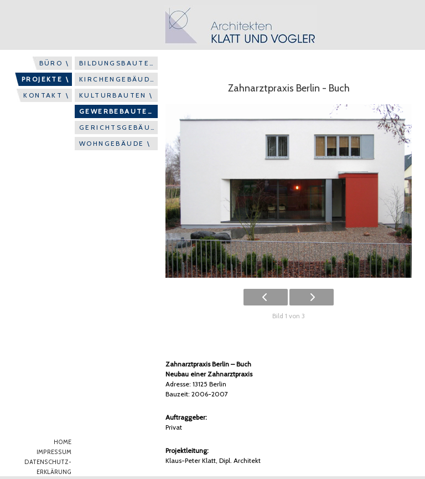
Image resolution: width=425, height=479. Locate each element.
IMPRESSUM (54, 452)
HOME (62, 442)
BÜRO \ (54, 63)
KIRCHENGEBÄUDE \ (118, 79)
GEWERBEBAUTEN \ (118, 111)
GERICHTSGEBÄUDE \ (118, 127)
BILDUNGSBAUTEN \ (118, 63)
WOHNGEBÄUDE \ (115, 143)
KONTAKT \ (46, 95)
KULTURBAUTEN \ (116, 95)
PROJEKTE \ (45, 79)
